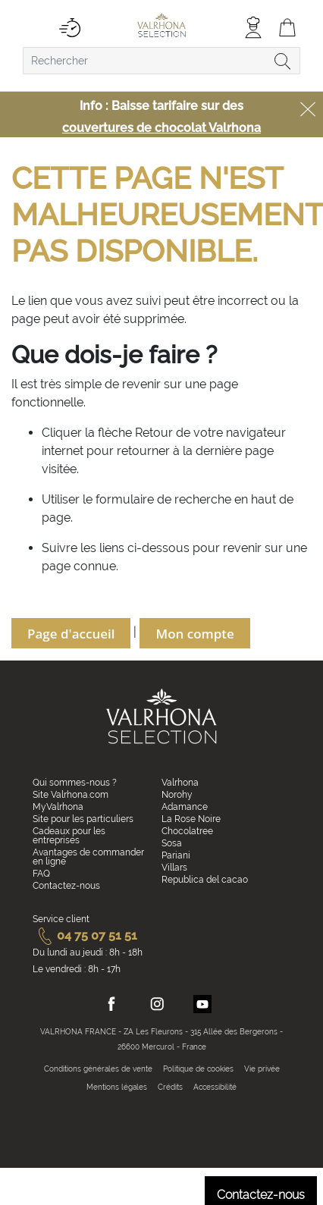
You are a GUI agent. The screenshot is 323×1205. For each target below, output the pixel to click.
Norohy (177, 794)
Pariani (176, 855)
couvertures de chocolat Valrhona (161, 128)
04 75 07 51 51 (85, 935)
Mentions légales (116, 1087)
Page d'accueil (70, 633)
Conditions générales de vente (98, 1069)
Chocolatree (187, 831)
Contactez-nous (66, 885)
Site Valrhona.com (70, 794)
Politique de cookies (198, 1069)
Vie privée (262, 1069)
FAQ (41, 873)
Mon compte (194, 633)
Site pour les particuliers (83, 819)
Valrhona (180, 782)
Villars (174, 867)
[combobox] (161, 60)
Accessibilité (215, 1087)
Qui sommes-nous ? (75, 782)
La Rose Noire (191, 819)
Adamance (185, 807)
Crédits (170, 1087)
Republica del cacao (205, 879)
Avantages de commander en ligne (88, 857)
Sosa (172, 843)
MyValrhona (58, 807)
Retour (155, 432)
